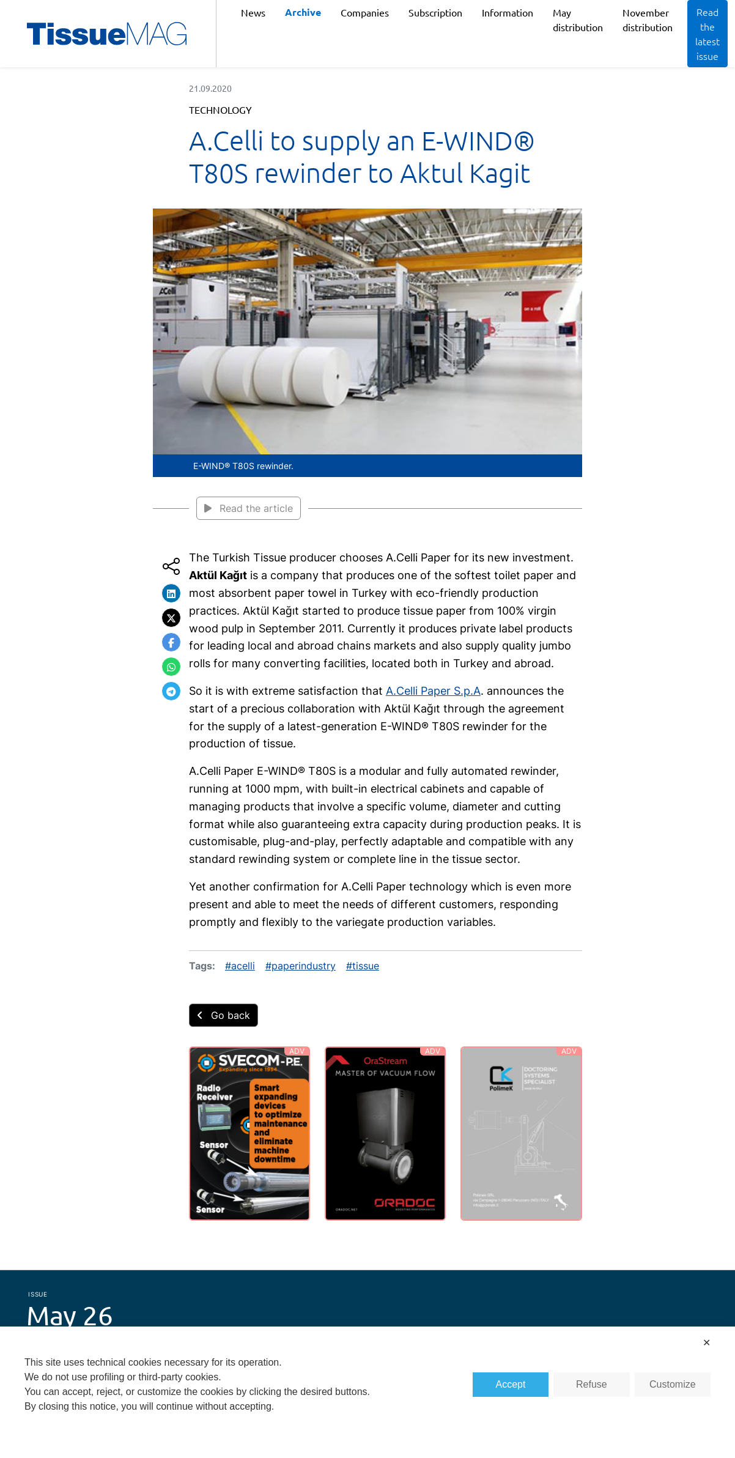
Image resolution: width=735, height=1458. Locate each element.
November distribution (647, 19)
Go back (223, 1015)
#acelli (240, 966)
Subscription (435, 12)
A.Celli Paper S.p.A (433, 690)
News (253, 12)
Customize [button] (672, 1384)
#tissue (362, 966)
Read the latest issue (707, 33)
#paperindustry (300, 966)
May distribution (578, 19)
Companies (365, 12)
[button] (171, 593)
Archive (303, 12)
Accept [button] (511, 1384)
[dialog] (367, 1392)
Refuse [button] (591, 1384)
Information (507, 12)
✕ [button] (707, 1343)
